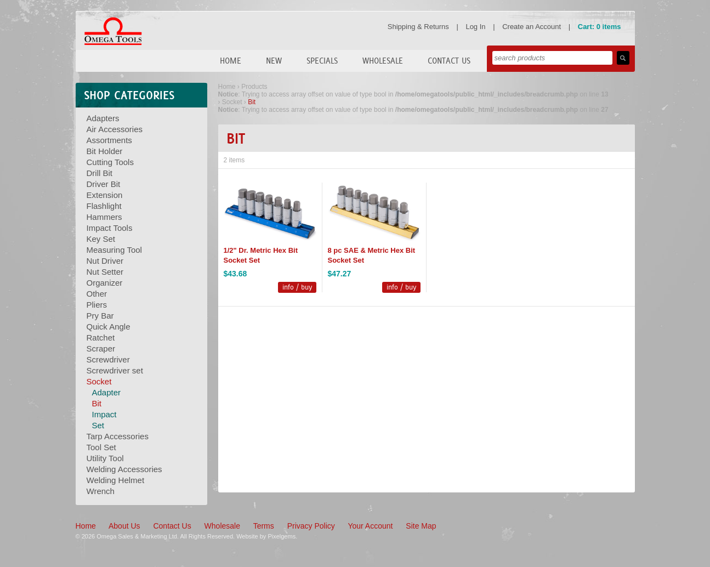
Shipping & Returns (418, 26)
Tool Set (101, 447)
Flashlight (104, 206)
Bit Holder (105, 151)
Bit (97, 403)
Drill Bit (100, 173)
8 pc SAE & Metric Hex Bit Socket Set (372, 255)
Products (254, 86)
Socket (99, 381)
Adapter (106, 392)
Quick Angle (108, 326)
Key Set (101, 238)
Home (230, 60)
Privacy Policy (311, 525)
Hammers (104, 217)
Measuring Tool (114, 249)
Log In (475, 26)
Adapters (103, 118)
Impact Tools (110, 228)
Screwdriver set (115, 370)
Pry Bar (100, 315)
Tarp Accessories (118, 436)
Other (97, 293)
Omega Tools (113, 31)
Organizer (105, 282)
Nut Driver (105, 260)
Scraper (101, 348)
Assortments (109, 140)
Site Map (421, 525)
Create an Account (531, 26)
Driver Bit (104, 184)
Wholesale (382, 60)
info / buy (297, 287)
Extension (105, 195)
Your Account (370, 525)
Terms (263, 525)
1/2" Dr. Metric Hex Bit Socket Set (261, 255)
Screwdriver (108, 359)
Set (98, 425)
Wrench (101, 491)
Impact (104, 414)
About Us (124, 525)
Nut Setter (105, 271)
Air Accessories (115, 129)
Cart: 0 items (599, 26)
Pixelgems (282, 536)
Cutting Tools (110, 162)
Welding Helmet (116, 480)
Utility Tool (105, 458)
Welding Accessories (124, 469)
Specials (322, 60)
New (274, 60)
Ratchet (101, 337)
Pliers (97, 304)
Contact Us (449, 60)
